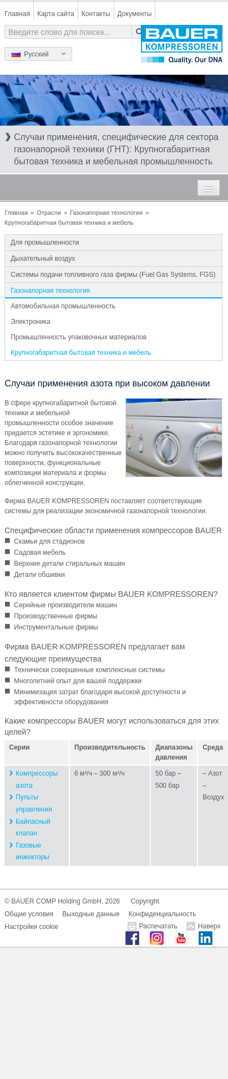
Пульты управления (34, 803)
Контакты (96, 14)
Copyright (145, 901)
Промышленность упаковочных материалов (78, 337)
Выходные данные (90, 914)
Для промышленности (45, 242)
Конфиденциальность (162, 914)
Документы (135, 14)
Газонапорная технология (106, 212)
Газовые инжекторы (32, 851)
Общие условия (28, 914)
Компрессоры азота (37, 779)
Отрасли (49, 212)
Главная (17, 14)
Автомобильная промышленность (63, 306)
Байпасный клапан (33, 828)
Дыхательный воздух (43, 258)
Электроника (30, 322)
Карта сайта (55, 14)
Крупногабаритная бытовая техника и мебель (81, 353)
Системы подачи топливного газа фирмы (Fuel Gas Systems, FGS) (113, 274)
